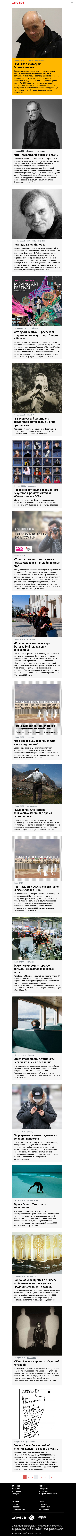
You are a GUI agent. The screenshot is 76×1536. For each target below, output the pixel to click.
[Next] (51, 1477)
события (34, 328)
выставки (32, 486)
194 (41, 1477)
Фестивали (16, 1491)
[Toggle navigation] (72, 2)
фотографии (32, 806)
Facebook (16, 1507)
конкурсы (33, 1055)
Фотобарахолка (18, 1509)
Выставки (16, 1488)
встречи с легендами (35, 60)
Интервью (43, 1488)
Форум (15, 1504)
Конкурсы (16, 1494)
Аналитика (43, 1491)
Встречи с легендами (48, 1494)
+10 (46, 1477)
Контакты (43, 1504)
